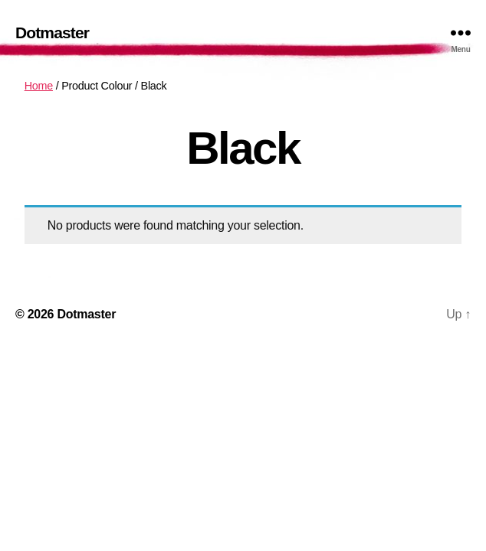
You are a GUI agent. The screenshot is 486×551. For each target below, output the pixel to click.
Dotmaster (52, 32)
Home (39, 86)
